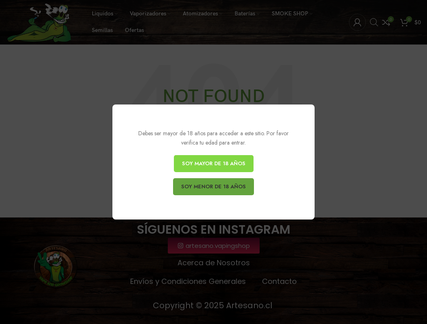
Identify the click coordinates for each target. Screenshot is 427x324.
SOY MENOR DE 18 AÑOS (213, 186)
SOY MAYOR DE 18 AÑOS (213, 163)
